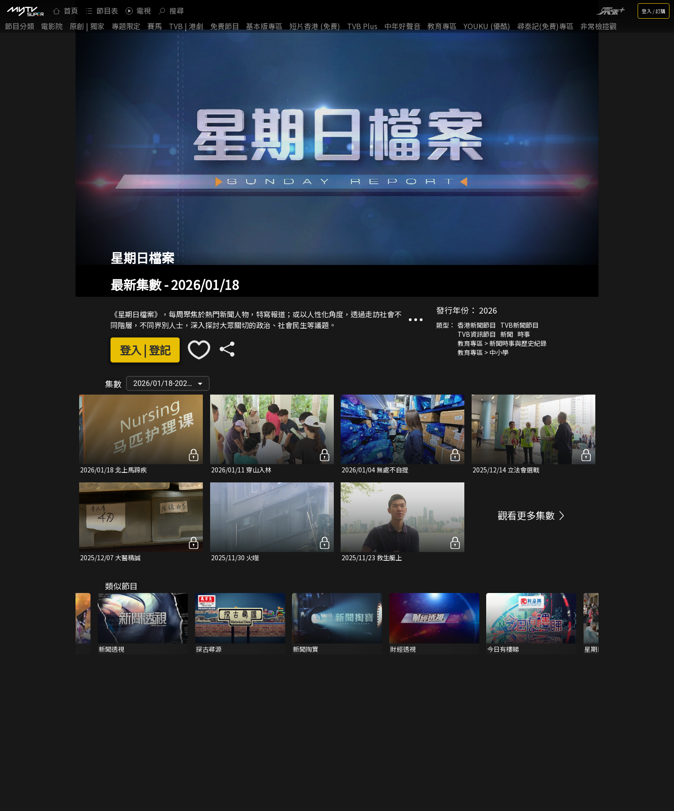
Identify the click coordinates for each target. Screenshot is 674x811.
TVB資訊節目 (477, 334)
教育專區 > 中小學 (483, 352)
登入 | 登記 (145, 350)
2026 (488, 310)
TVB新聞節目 (519, 324)
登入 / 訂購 (653, 11)
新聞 (506, 334)
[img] (25, 11)
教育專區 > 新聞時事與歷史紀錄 (502, 343)
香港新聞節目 (477, 324)
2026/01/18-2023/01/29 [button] (171, 383)
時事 (524, 334)
